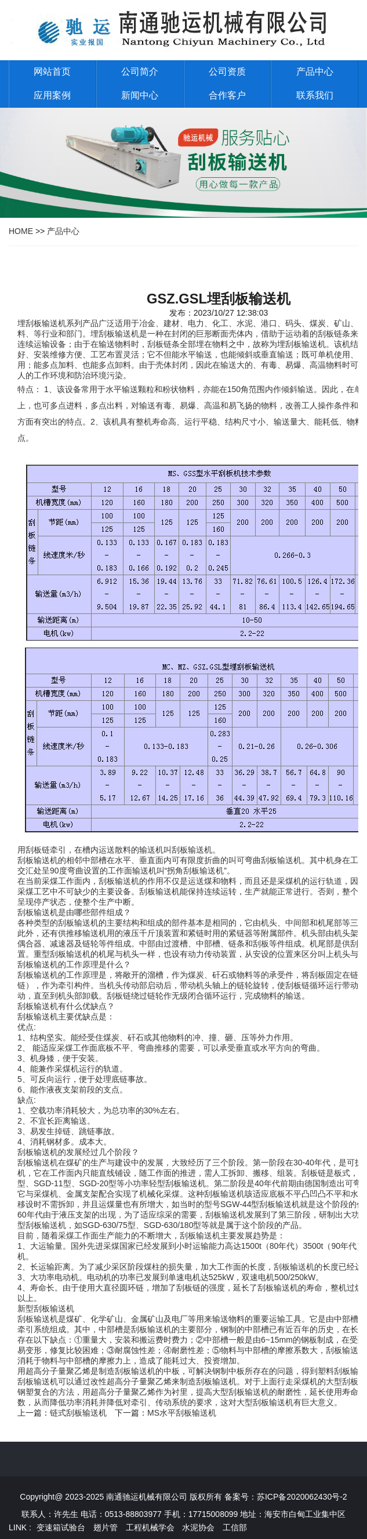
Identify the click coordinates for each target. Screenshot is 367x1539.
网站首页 (52, 71)
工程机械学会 (150, 1527)
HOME (21, 231)
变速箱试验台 (61, 1527)
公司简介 (139, 71)
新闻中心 (139, 95)
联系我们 (314, 95)
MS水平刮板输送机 (181, 1412)
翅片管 (105, 1527)
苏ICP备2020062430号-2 (302, 1496)
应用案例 (52, 95)
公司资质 (227, 71)
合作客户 (227, 95)
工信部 (235, 1527)
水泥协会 (198, 1527)
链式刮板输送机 (78, 1412)
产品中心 (314, 71)
